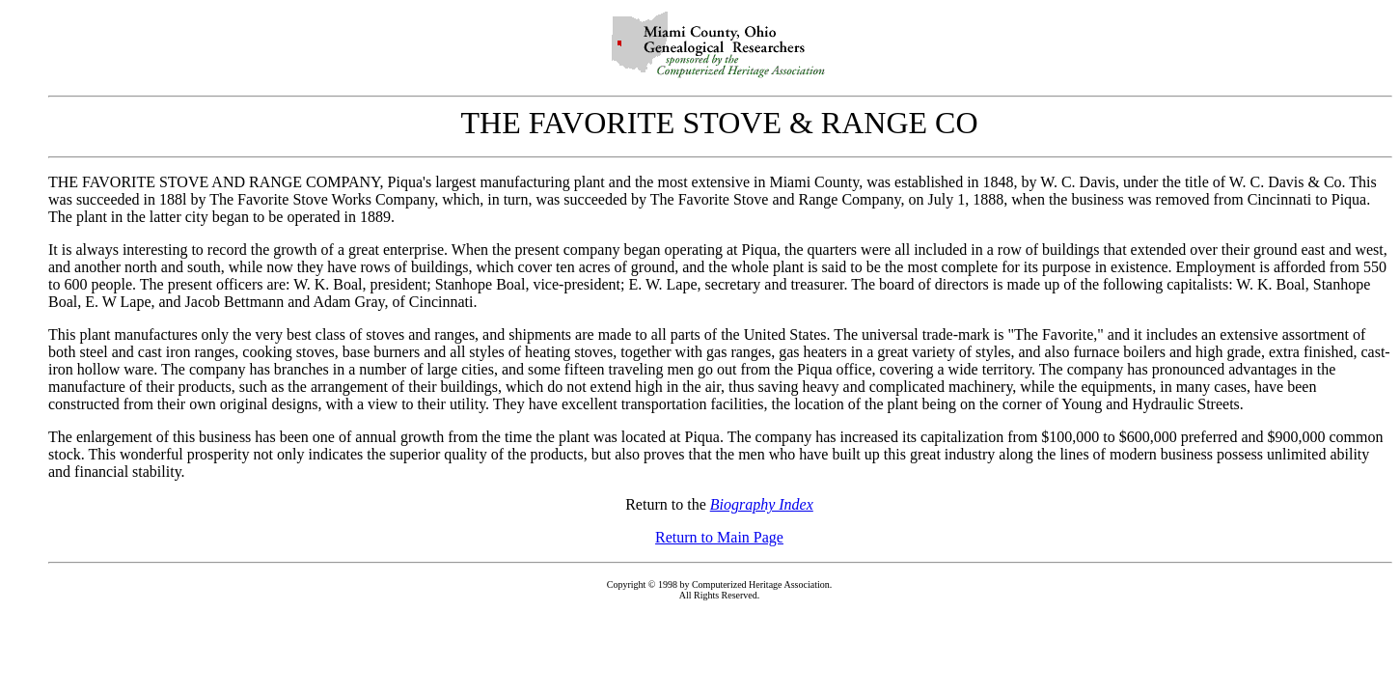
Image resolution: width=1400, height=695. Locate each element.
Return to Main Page (719, 537)
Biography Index (761, 504)
